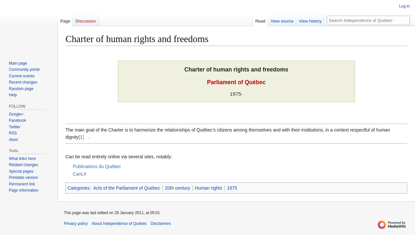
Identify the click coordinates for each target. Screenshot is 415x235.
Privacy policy (76, 223)
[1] (81, 137)
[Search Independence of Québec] (368, 20)
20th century (177, 188)
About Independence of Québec (119, 223)
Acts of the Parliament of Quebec (126, 188)
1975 (232, 188)
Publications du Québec (97, 166)
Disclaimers (161, 223)
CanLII (79, 174)
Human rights (208, 188)
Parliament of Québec (236, 82)
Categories (78, 188)
